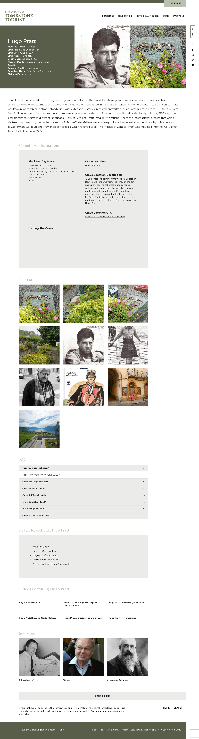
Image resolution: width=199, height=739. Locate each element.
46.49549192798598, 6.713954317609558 (105, 216)
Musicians (108, 16)
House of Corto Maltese (44, 551)
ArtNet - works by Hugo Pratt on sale (51, 564)
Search (178, 708)
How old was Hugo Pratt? (34, 502)
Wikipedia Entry (41, 547)
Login (165, 730)
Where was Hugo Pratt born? (35, 481)
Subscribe (175, 3)
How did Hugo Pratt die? (33, 508)
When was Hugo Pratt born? (35, 468)
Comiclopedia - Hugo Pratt (46, 560)
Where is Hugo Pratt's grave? (36, 515)
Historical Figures (147, 16)
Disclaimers (112, 730)
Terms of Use (61, 708)
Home (166, 708)
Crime (165, 16)
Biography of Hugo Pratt (45, 555)
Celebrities (125, 16)
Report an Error (152, 730)
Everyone (178, 16)
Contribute (136, 730)
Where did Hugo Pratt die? (34, 495)
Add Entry (176, 730)
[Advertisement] (167, 199)
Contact (124, 730)
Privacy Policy (79, 708)
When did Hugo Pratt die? (34, 488)
